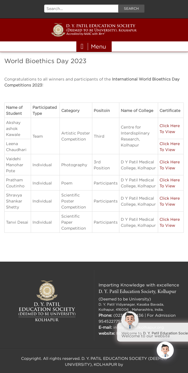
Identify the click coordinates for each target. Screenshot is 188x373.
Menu (93, 46)
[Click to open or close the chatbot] (165, 350)
